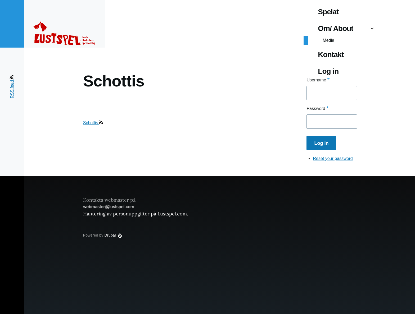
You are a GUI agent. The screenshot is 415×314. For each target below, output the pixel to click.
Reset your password (333, 158)
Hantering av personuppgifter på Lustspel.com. (135, 214)
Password (315, 108)
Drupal (110, 235)
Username (316, 80)
